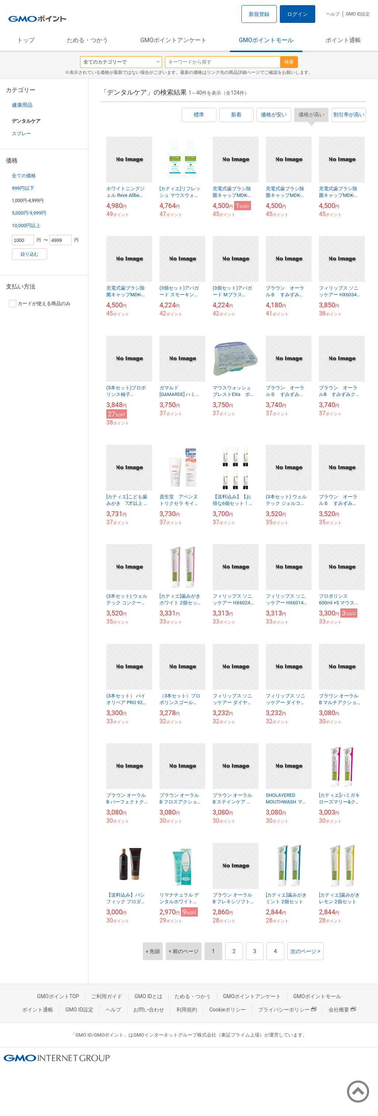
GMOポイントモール (266, 40)
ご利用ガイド (106, 996)
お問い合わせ (148, 1010)
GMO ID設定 (358, 14)
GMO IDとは (148, 996)
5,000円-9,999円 (29, 213)
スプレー (21, 133)
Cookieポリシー (227, 1010)
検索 (289, 62)
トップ (26, 40)
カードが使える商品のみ (40, 303)
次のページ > (305, 951)
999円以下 (23, 188)
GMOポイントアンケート (173, 40)
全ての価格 (24, 175)
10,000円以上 (26, 225)
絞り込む (29, 254)
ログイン (297, 14)
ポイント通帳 (343, 40)
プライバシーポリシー (287, 1010)
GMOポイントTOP (58, 996)
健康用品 (22, 105)
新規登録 (259, 14)
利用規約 (186, 1010)
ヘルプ (333, 14)
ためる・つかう (87, 40)
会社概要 (342, 1010)
